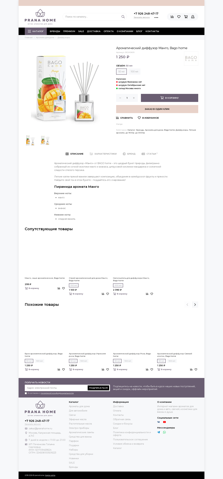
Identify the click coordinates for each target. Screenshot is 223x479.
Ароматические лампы (81, 432)
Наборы (73, 449)
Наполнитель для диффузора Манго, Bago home (131, 279)
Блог (139, 31)
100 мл (134, 71)
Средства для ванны (80, 436)
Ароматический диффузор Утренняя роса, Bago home (87, 354)
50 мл (121, 71)
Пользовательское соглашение (130, 439)
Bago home (169, 130)
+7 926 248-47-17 (146, 13)
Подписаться (98, 388)
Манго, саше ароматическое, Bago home (45, 278)
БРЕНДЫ (55, 31)
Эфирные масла (77, 419)
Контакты (152, 31)
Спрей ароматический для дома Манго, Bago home (88, 279)
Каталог (36, 31)
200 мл (118, 285)
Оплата (109, 31)
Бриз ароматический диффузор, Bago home (44, 354)
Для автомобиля (78, 410)
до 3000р (140, 133)
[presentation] (187, 304)
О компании (125, 31)
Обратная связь (122, 419)
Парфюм (74, 441)
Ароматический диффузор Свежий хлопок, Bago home (174, 354)
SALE (81, 31)
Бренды (140, 130)
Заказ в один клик (157, 109)
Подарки (74, 445)
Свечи (72, 415)
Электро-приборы (79, 428)
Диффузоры (182, 130)
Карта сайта (50, 475)
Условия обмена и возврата (128, 443)
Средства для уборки (81, 454)
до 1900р (130, 133)
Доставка (94, 31)
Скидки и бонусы (122, 423)
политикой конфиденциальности (57, 393)
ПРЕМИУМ (69, 31)
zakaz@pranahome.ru (40, 428)
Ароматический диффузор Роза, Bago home (132, 354)
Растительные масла (80, 423)
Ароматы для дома (154, 130)
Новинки (74, 458)
